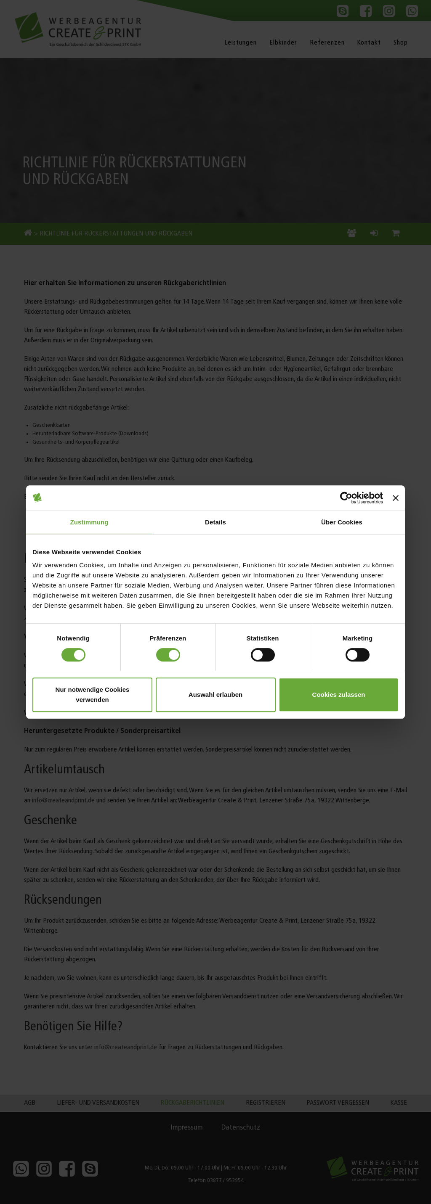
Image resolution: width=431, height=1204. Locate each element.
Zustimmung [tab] (89, 522)
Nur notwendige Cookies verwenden (93, 694)
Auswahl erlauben (215, 694)
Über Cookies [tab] (341, 522)
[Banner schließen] (396, 498)
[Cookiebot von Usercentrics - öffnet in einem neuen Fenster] (346, 498)
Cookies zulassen (338, 694)
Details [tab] (215, 522)
